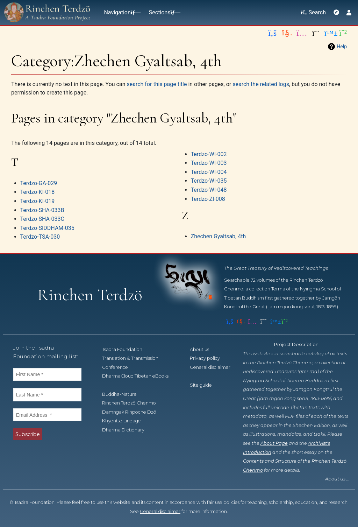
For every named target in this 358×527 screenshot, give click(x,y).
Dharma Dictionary (127, 430)
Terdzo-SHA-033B (42, 210)
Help (342, 46)
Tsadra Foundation (126, 349)
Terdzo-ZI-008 (208, 199)
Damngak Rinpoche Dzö (133, 412)
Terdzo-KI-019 (37, 201)
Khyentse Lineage (125, 420)
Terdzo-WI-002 (209, 154)
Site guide (205, 385)
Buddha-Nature (123, 394)
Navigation (120, 12)
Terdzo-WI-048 (209, 190)
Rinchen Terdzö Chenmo (133, 403)
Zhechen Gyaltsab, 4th (218, 236)
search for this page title (157, 84)
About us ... (337, 479)
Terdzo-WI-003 (209, 163)
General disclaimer (160, 511)
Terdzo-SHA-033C (42, 219)
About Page (274, 443)
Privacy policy (209, 358)
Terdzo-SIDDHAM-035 (47, 228)
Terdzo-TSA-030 (40, 236)
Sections (163, 12)
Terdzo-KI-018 (37, 192)
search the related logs (260, 84)
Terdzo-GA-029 (38, 183)
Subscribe (27, 434)
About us (203, 349)
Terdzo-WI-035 (209, 180)
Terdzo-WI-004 (209, 172)
